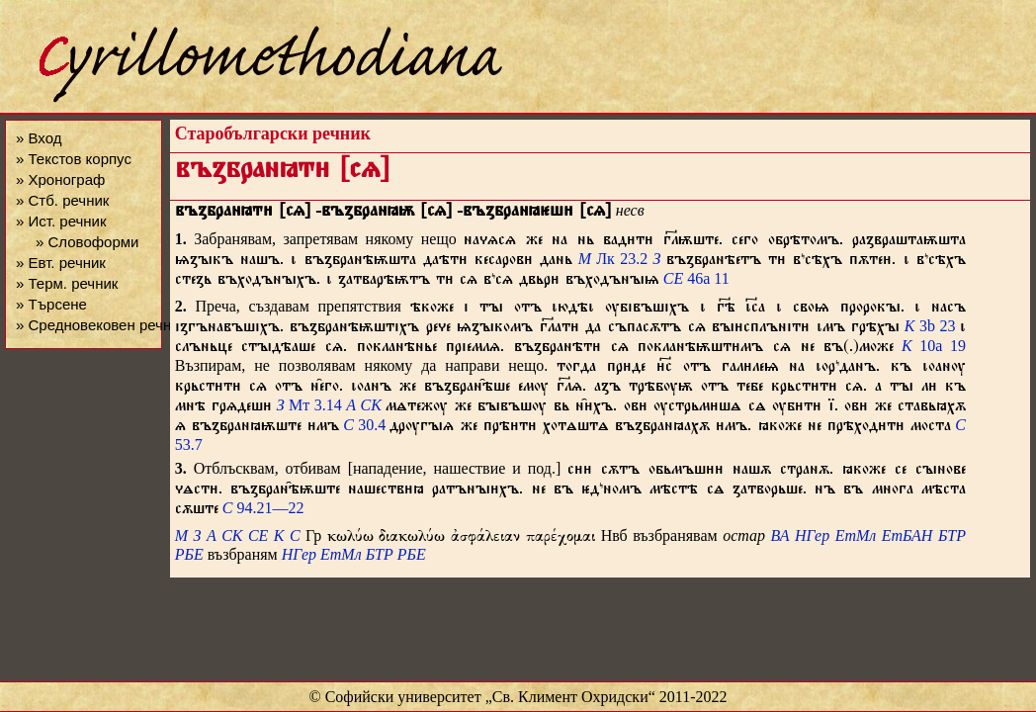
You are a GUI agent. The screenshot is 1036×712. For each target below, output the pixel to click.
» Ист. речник (61, 221)
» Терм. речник (67, 283)
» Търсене (51, 304)
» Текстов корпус (73, 158)
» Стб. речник (62, 200)
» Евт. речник (61, 262)
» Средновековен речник (101, 324)
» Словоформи (87, 241)
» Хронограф (60, 179)
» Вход (38, 138)
